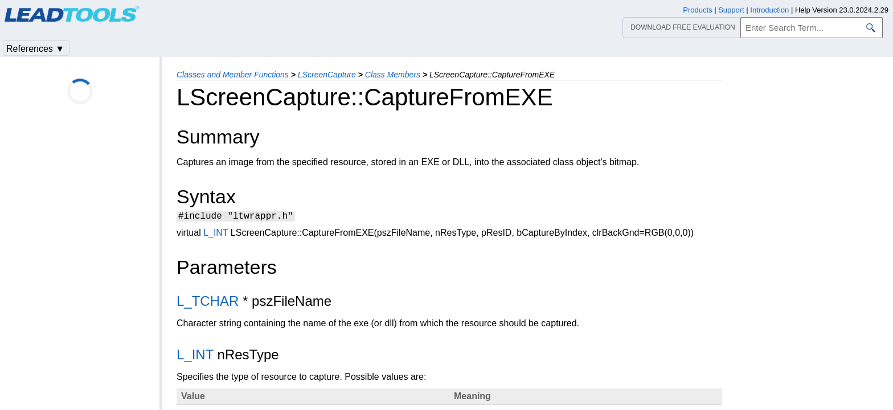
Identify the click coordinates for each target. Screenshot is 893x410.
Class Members (392, 74)
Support (731, 10)
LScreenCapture (327, 74)
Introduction (769, 10)
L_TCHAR (208, 302)
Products (697, 10)
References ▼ (35, 49)
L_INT (215, 234)
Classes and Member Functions (233, 74)
